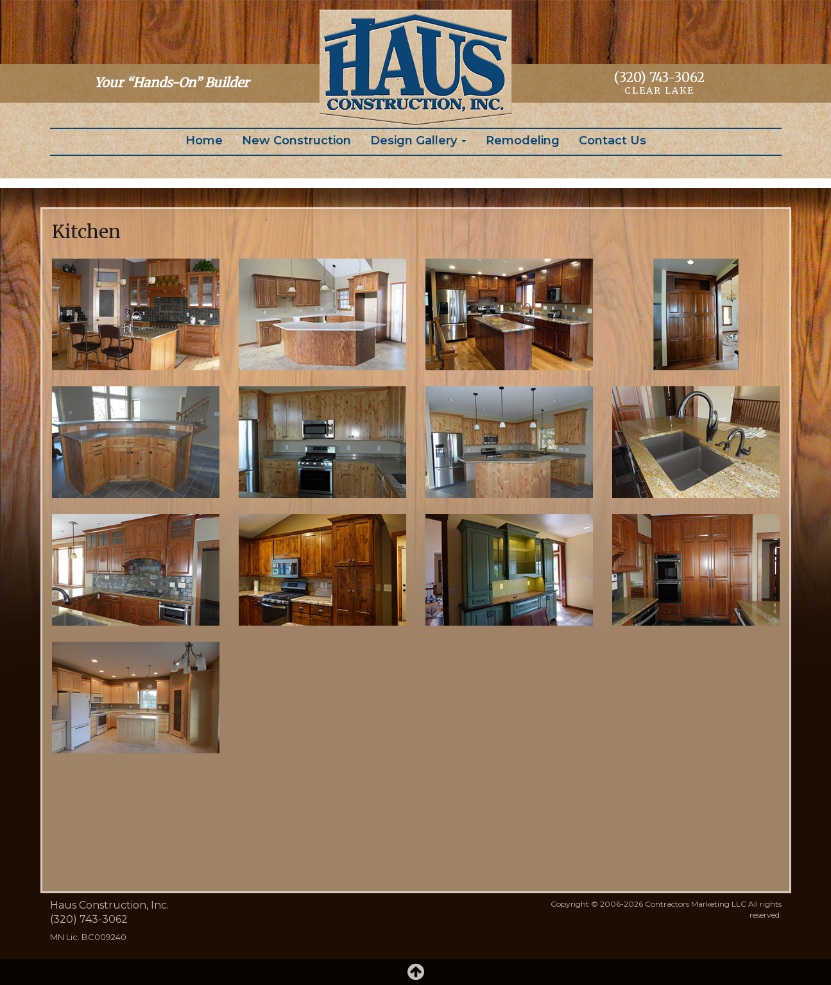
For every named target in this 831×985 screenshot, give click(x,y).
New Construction (296, 140)
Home (204, 140)
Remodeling (523, 140)
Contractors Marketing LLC (695, 904)
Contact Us (612, 140)
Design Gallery (418, 140)
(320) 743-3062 (659, 77)
